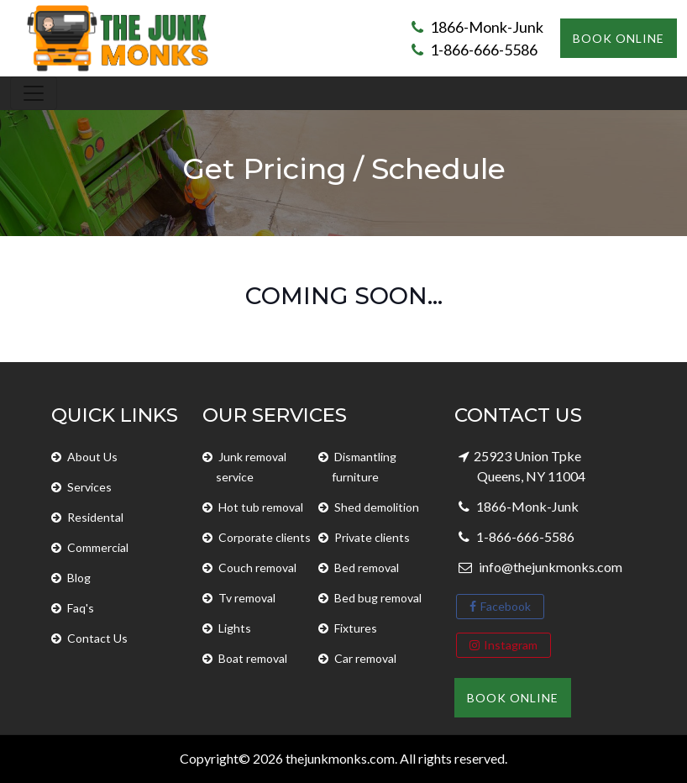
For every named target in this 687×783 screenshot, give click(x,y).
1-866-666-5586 (475, 49)
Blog (79, 577)
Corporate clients (264, 537)
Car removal (365, 658)
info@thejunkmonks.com (549, 567)
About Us (92, 456)
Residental (95, 517)
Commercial (97, 547)
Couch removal (257, 567)
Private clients (372, 537)
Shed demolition (376, 507)
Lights (234, 628)
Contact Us (97, 638)
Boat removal (252, 658)
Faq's (80, 608)
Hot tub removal (260, 507)
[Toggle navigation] (33, 93)
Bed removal (366, 567)
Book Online (618, 38)
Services (89, 487)
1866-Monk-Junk (477, 27)
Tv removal (246, 598)
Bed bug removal (378, 598)
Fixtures (355, 628)
